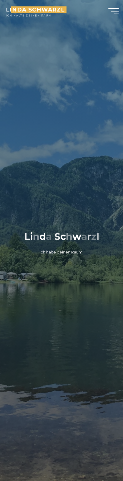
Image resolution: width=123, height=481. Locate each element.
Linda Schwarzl (35, 9)
